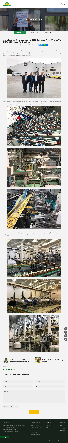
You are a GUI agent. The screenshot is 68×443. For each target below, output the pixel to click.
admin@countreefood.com (12, 431)
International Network (37, 430)
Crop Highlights (48, 32)
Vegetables (49, 427)
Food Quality (35, 432)
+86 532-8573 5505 (11, 429)
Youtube (63, 428)
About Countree (35, 425)
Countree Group (35, 422)
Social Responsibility (36, 434)
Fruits (48, 425)
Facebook (63, 430)
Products (48, 422)
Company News (20, 32)
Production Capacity (36, 427)
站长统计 (46, 441)
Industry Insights (34, 32)
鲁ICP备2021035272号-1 (54, 441)
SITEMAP (40, 441)
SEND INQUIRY (4, 437)
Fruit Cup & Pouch (51, 430)
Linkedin (63, 425)
